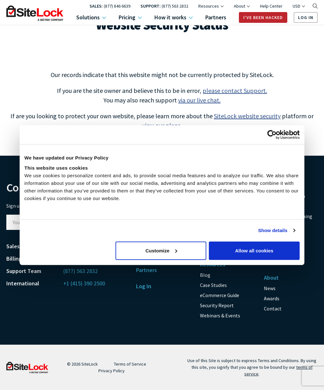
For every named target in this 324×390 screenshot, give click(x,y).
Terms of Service (130, 364)
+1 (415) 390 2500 (84, 283)
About (242, 6)
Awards (271, 298)
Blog (205, 275)
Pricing (130, 17)
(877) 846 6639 (117, 6)
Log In (305, 17)
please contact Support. (234, 90)
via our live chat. (199, 100)
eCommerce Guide (219, 295)
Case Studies (213, 285)
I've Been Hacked (263, 17)
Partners (215, 17)
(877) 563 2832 (175, 6)
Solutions (91, 17)
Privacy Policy (111, 371)
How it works (173, 17)
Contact (273, 308)
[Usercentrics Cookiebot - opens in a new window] (272, 135)
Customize (161, 250)
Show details (273, 230)
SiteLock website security (247, 116)
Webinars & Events (220, 315)
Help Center (271, 6)
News (270, 288)
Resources (211, 6)
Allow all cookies (254, 250)
